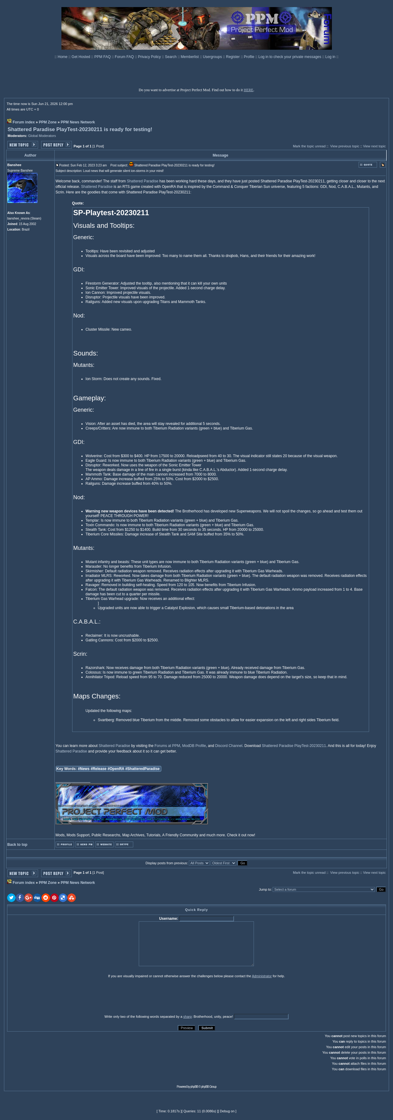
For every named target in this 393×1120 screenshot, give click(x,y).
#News (84, 769)
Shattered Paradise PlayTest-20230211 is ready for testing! (80, 129)
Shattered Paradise (142, 181)
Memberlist (190, 57)
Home (63, 57)
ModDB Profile (194, 746)
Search (171, 57)
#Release (99, 769)
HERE (248, 90)
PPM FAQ (103, 57)
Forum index (24, 122)
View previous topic (345, 146)
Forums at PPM (167, 746)
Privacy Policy (150, 57)
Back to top (17, 844)
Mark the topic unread (309, 146)
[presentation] (54, 996)
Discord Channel (229, 746)
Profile (249, 57)
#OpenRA (115, 769)
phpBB (194, 1086)
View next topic (374, 146)
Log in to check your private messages (290, 57)
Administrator (262, 976)
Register (233, 57)
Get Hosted (81, 57)
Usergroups (213, 57)
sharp (187, 1016)
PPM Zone (48, 122)
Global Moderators (42, 136)
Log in (330, 57)
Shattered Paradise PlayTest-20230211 (294, 746)
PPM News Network (78, 122)
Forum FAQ (125, 57)
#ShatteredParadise (142, 769)
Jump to (265, 889)
